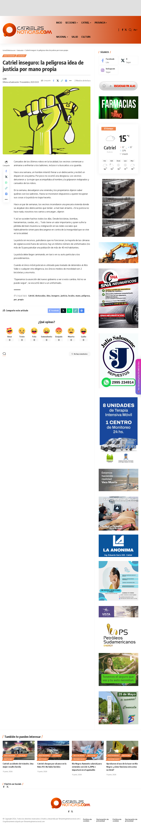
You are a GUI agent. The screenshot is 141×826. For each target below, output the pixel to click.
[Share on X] (58, 82)
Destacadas (10, 56)
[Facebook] (122, 30)
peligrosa (86, 297)
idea (48, 297)
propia (21, 301)
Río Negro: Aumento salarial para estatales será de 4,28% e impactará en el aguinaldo (88, 767)
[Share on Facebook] (53, 82)
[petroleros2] (118, 633)
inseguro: (55, 297)
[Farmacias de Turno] (118, 105)
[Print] (66, 82)
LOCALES (23, 56)
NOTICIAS (8, 759)
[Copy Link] (62, 82)
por (15, 301)
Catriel (31, 297)
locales (71, 297)
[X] (125, 30)
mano (78, 297)
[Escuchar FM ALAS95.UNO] (118, 83)
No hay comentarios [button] (76, 357)
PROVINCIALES (79, 759)
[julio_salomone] (118, 359)
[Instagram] (108, 68)
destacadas (40, 297)
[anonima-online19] (118, 544)
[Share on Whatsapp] (6, 186)
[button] (119, 30)
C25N (5, 80)
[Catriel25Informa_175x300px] (118, 429)
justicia (64, 297)
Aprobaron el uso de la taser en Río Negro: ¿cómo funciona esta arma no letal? (121, 767)
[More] (70, 82)
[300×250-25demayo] (118, 706)
